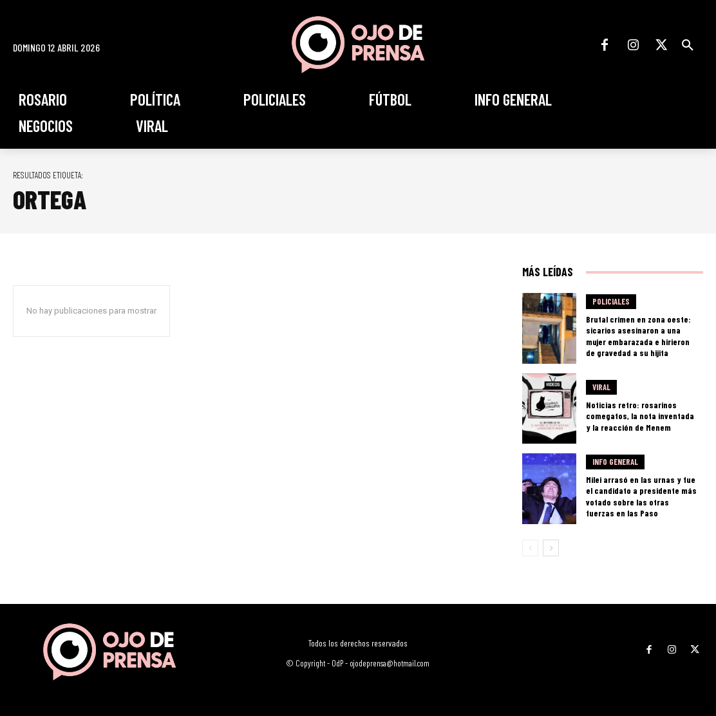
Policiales (611, 303)
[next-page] (551, 548)
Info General (615, 469)
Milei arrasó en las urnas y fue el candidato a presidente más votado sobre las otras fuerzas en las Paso (640, 496)
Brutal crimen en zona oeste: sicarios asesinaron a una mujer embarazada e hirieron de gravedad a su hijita (640, 335)
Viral (601, 389)
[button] (687, 45)
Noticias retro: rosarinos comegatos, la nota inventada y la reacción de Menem (638, 416)
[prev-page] (530, 548)
